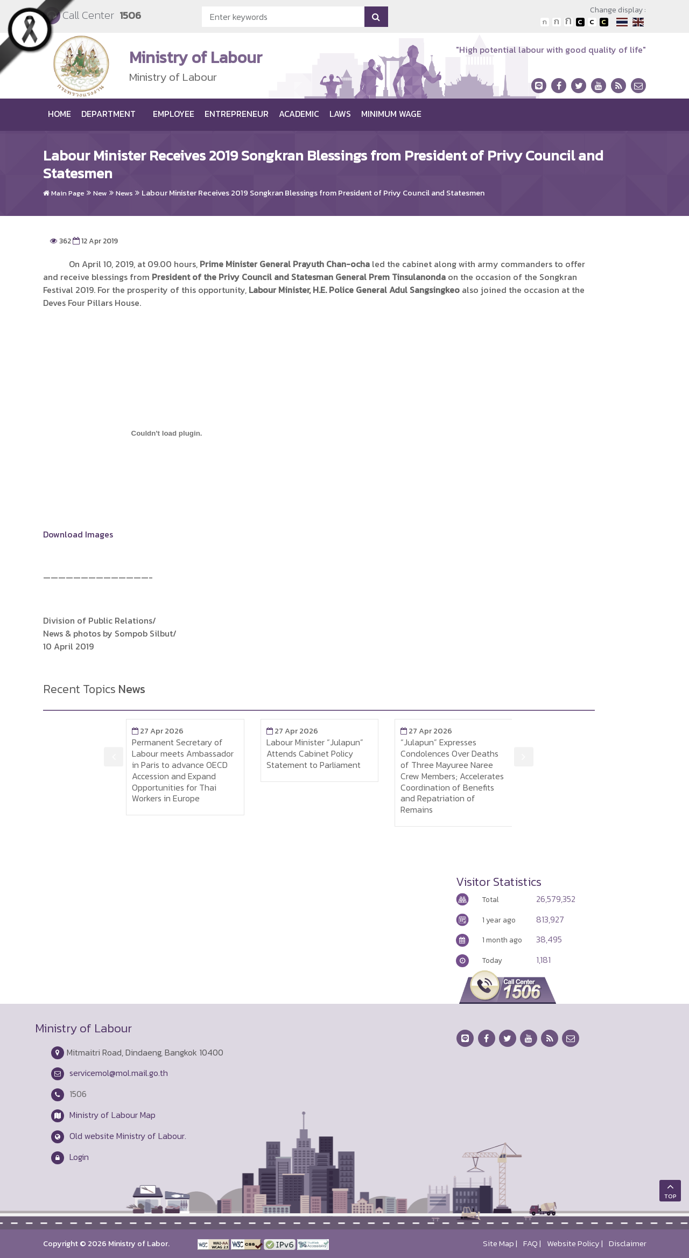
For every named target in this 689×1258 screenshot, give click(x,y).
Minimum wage (391, 113)
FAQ (530, 1243)
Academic (299, 113)
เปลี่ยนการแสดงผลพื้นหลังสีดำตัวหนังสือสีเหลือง (604, 22)
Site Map (498, 1243)
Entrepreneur (237, 113)
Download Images (78, 534)
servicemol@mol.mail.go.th (118, 1072)
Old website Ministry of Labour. (127, 1135)
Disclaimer (627, 1243)
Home (59, 113)
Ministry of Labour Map (112, 1114)
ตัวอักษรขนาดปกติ (544, 22)
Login (79, 1156)
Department (108, 113)
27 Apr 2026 (158, 731)
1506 (130, 15)
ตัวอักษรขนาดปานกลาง (556, 22)
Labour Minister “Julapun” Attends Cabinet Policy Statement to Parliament (314, 753)
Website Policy (573, 1243)
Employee (173, 113)
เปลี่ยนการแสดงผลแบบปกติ (592, 22)
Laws (340, 113)
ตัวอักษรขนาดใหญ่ (568, 22)
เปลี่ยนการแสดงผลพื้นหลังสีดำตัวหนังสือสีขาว (580, 22)
